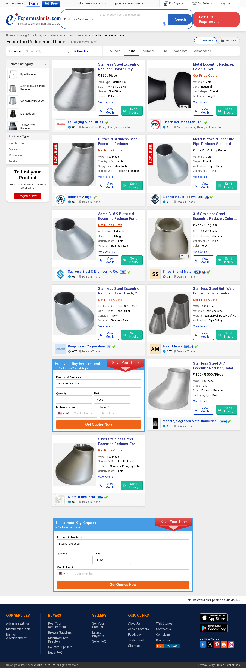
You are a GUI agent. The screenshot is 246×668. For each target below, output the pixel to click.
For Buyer (174, 3)
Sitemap (134, 645)
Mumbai (148, 51)
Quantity (61, 393)
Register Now (28, 196)
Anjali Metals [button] (172, 346)
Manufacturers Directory (58, 639)
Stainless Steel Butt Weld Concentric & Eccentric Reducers (214, 293)
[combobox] (63, 413)
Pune (164, 51)
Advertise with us (18, 623)
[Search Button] (67, 51)
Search (180, 19)
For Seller (202, 3)
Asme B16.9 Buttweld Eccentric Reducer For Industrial (116, 218)
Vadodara (181, 51)
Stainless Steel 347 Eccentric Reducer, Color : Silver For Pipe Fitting (214, 368)
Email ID (105, 407)
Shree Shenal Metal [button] (177, 271)
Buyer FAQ (55, 652)
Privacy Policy (206, 665)
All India (115, 51)
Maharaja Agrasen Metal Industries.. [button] (190, 421)
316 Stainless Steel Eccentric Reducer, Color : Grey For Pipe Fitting (214, 218)
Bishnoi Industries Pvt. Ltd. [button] (183, 197)
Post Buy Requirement (209, 19)
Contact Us (163, 629)
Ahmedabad (202, 51)
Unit (96, 393)
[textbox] (47, 51)
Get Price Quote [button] (205, 76)
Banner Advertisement (16, 636)
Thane (131, 51)
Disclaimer (163, 640)
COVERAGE (167, 646)
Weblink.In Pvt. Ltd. (45, 665)
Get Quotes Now (98, 424)
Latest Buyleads (98, 634)
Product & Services (68, 377)
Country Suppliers (60, 647)
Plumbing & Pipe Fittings (30, 35)
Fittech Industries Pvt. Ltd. (182, 122)
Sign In (33, 3)
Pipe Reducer (55, 35)
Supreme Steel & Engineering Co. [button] (93, 271)
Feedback (134, 634)
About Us (134, 623)
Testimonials (137, 640)
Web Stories (164, 623)
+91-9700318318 (127, 3)
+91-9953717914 (92, 3)
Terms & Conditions (228, 665)
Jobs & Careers (138, 629)
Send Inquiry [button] (130, 110)
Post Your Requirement (57, 625)
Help (228, 3)
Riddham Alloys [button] (79, 197)
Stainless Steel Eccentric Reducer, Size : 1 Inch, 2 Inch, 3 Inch (118, 293)
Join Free (51, 3)
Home (9, 35)
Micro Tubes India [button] (81, 497)
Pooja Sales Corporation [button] (86, 346)
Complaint (163, 634)
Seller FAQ (99, 641)
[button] (164, 24)
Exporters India (33, 19)
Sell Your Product (98, 625)
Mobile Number (66, 407)
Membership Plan (18, 629)
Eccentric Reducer (77, 35)
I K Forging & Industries (85, 122)
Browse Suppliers (60, 632)
